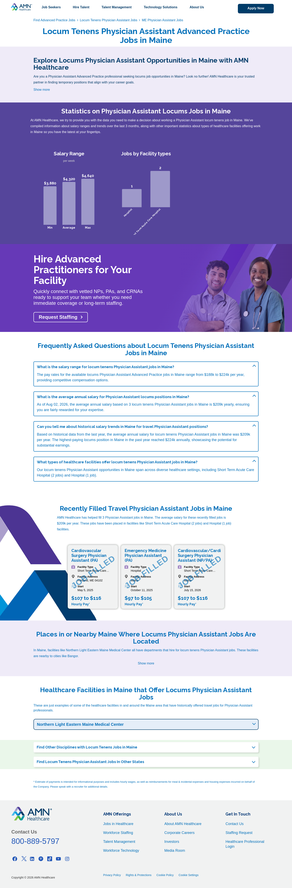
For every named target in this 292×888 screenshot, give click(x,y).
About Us (197, 7)
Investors (171, 842)
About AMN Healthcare (182, 824)
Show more (41, 89)
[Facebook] (14, 858)
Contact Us (234, 824)
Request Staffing (58, 317)
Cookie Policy (165, 875)
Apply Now (255, 8)
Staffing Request (238, 833)
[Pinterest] (41, 858)
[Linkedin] (32, 858)
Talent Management (117, 7)
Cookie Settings (189, 875)
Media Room (174, 851)
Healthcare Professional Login (244, 844)
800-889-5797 (35, 841)
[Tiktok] (49, 858)
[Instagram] (67, 858)
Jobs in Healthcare (118, 824)
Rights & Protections (138, 875)
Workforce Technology (121, 851)
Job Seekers (51, 7)
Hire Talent (81, 7)
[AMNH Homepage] (21, 7)
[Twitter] (23, 858)
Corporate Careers (179, 833)
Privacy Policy (112, 875)
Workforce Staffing (118, 833)
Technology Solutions (160, 7)
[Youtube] (58, 858)
